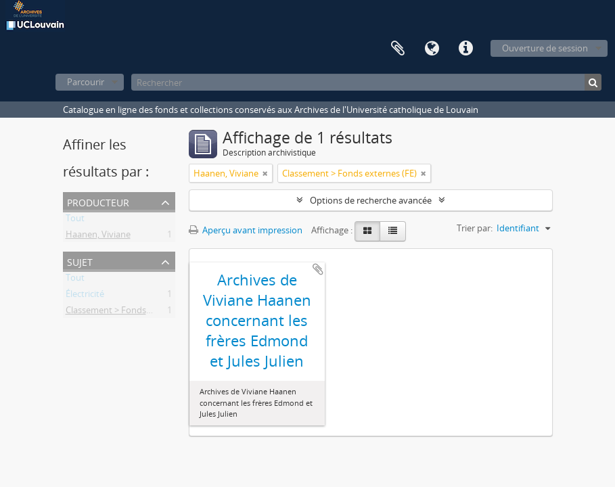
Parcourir (85, 82)
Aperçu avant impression (245, 230)
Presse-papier (398, 49)
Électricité (85, 296)
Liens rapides (465, 49)
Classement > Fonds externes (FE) (133, 312)
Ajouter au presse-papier (318, 269)
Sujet (80, 261)
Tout (75, 220)
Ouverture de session (545, 48)
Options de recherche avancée (371, 200)
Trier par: (475, 228)
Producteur (98, 201)
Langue (432, 49)
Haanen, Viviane (98, 237)
